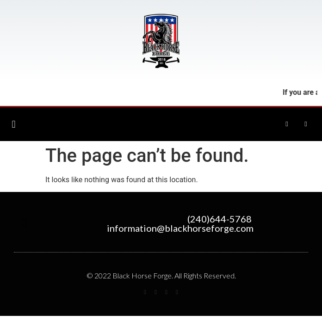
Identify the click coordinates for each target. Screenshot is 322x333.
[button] (13, 124)
